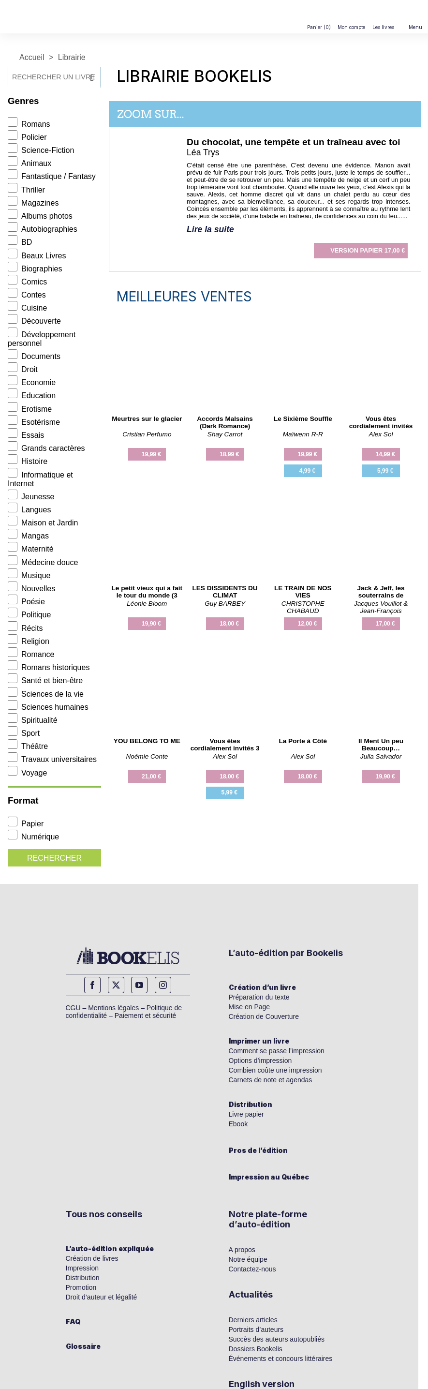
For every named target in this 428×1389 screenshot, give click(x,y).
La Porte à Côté (303, 741)
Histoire (27, 461)
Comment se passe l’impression (277, 1051)
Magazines (33, 203)
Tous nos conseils (104, 1214)
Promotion (81, 1287)
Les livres (383, 27)
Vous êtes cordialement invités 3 (225, 744)
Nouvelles (31, 588)
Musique (29, 575)
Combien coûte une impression (275, 1070)
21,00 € (151, 776)
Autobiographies (42, 229)
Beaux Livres (37, 256)
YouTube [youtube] (139, 985)
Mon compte (351, 27)
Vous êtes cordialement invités (381, 422)
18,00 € (229, 623)
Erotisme (30, 409)
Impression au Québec (269, 1177)
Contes (27, 295)
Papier (26, 824)
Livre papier (246, 1114)
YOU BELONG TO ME (147, 741)
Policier (27, 137)
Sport (24, 733)
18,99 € (229, 454)
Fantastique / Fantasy (52, 176)
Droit (23, 369)
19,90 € (151, 623)
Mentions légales (113, 1008)
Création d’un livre (262, 987)
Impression (82, 1268)
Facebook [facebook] (92, 985)
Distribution (250, 1104)
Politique (29, 615)
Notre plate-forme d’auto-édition (268, 1219)
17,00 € (367, 250)
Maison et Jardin (43, 523)
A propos (242, 1250)
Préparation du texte (259, 997)
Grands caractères (46, 448)
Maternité (31, 549)
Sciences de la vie (46, 694)
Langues (29, 510)
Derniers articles (253, 1320)
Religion (28, 641)
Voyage (27, 773)
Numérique (33, 837)
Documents (34, 356)
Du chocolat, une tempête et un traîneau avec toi (293, 142)
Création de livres (92, 1258)
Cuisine (27, 308)
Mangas (28, 536)
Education (32, 395)
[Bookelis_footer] (128, 955)
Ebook (238, 1124)
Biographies (35, 269)
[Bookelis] (45, 4)
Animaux (29, 163)
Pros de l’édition (258, 1150)
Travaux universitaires (52, 759)
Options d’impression (260, 1060)
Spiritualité (33, 720)
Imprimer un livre (259, 1041)
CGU (73, 1008)
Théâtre (28, 746)
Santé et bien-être (45, 680)
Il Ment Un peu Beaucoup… (380, 744)
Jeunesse (31, 497)
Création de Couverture (264, 1016)
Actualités (251, 1294)
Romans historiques (48, 667)
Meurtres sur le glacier (147, 418)
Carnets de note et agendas (270, 1080)
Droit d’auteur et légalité (101, 1297)
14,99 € (385, 454)
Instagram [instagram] (163, 985)
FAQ (73, 1321)
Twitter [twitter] (116, 985)
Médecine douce (43, 562)
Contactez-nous (252, 1269)
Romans (29, 124)
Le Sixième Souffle (303, 418)
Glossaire (83, 1346)
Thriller (26, 190)
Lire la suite (210, 229)
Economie (32, 382)
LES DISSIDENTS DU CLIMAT (224, 591)
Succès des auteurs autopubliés (277, 1339)
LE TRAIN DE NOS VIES (303, 591)
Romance (31, 654)
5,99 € (385, 470)
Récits (25, 628)
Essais (26, 435)
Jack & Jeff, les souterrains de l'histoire (380, 595)
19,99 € (151, 454)
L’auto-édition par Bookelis (286, 953)
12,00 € (307, 623)
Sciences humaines (48, 707)
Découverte (34, 321)
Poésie (26, 601)
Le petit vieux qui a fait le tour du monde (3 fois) (147, 595)
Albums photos (40, 216)
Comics (27, 282)
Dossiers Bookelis (255, 1349)
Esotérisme (34, 422)
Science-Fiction (41, 150)
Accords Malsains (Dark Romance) (225, 422)
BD (20, 242)
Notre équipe (248, 1259)
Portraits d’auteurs (256, 1329)
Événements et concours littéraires (281, 1358)
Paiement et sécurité (146, 1015)
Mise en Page (249, 1007)
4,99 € (307, 470)
